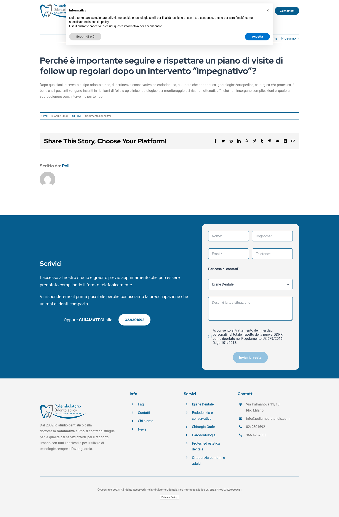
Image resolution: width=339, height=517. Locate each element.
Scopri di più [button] (85, 36)
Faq (141, 404)
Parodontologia (204, 435)
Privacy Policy (170, 497)
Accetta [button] (257, 36)
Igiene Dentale (203, 404)
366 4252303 (256, 435)
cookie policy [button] (100, 22)
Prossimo (288, 38)
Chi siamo (145, 421)
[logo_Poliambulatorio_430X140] (61, 5)
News (142, 429)
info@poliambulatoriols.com (267, 418)
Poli (45, 116)
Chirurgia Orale (203, 427)
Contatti (144, 413)
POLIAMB (76, 116)
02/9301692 (255, 427)
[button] (267, 10)
